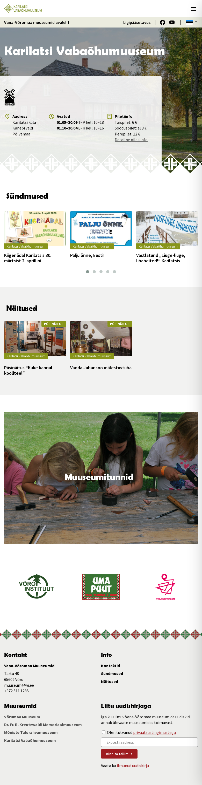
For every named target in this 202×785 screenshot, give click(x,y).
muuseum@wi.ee (19, 685)
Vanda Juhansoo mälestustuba (101, 368)
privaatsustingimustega (154, 732)
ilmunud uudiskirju (133, 765)
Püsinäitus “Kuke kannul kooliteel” (28, 370)
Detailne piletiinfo (131, 139)
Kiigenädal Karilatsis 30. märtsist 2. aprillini (27, 258)
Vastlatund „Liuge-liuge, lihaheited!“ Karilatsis (160, 258)
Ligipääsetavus (136, 22)
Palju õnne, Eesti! (87, 255)
